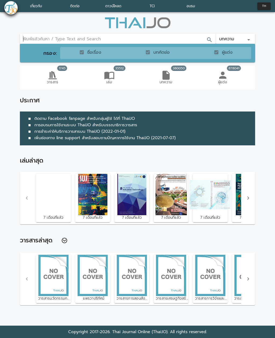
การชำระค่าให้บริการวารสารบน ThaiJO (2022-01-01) (75, 131)
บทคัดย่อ (161, 52)
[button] (235, 39)
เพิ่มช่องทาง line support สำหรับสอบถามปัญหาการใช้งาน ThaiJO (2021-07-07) (101, 138)
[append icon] (209, 40)
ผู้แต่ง (227, 52)
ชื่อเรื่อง (94, 52)
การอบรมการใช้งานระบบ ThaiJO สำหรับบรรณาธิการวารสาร (81, 125)
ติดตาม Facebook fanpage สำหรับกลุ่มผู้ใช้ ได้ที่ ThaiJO (80, 118)
